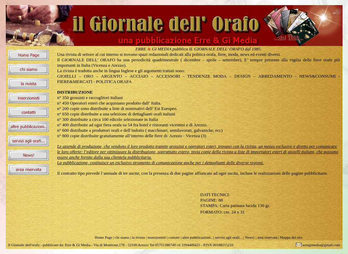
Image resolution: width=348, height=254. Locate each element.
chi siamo (122, 237)
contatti (174, 237)
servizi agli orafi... (228, 237)
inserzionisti (157, 237)
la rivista (138, 237)
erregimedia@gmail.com (321, 245)
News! (250, 237)
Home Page (103, 237)
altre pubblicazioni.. (197, 237)
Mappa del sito (291, 237)
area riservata (267, 237)
